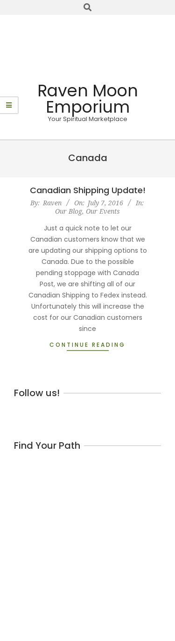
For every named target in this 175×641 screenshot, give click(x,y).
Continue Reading (87, 345)
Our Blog (68, 211)
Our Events (103, 211)
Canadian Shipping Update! (88, 190)
